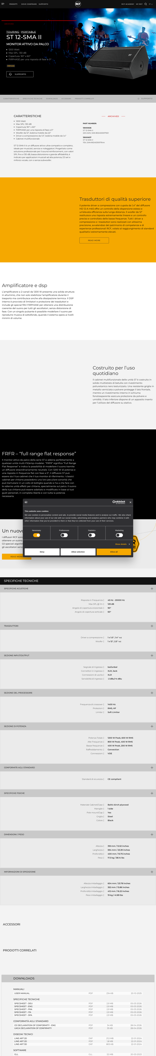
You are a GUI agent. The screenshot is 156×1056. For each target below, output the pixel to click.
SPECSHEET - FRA (23, 923)
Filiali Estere (134, 1020)
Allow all (114, 552)
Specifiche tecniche (32, 99)
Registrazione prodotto (109, 1020)
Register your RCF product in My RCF (115, 996)
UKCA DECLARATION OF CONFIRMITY (33, 942)
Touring (32, 1020)
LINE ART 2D (20, 952)
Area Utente (105, 1017)
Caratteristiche (11, 99)
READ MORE (94, 233)
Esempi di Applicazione (80, 1017)
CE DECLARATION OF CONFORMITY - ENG (35, 939)
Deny (42, 552)
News (132, 1027)
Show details (121, 544)
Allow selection (78, 552)
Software (55, 1020)
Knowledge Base (107, 1024)
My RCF (139, 4)
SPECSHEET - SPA (23, 929)
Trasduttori (33, 1030)
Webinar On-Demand (109, 1027)
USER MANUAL (22, 907)
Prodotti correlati (84, 99)
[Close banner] (130, 502)
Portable (32, 1017)
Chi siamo (134, 1030)
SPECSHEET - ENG (23, 920)
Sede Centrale (135, 1017)
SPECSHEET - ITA (22, 926)
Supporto (20, 74)
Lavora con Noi (135, 1024)
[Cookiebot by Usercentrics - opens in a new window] (114, 502)
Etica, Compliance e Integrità (141, 1033)
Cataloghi (55, 1017)
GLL (16, 968)
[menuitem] (29, 4)
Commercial (34, 1027)
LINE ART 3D (20, 958)
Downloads (52, 99)
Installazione (34, 1024)
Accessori (66, 99)
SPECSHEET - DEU (23, 917)
